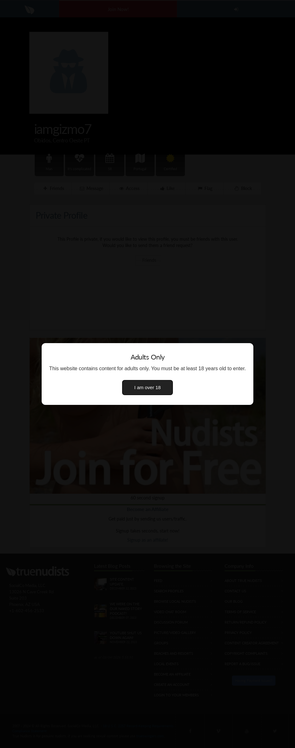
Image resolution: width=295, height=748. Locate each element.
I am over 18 (147, 387)
